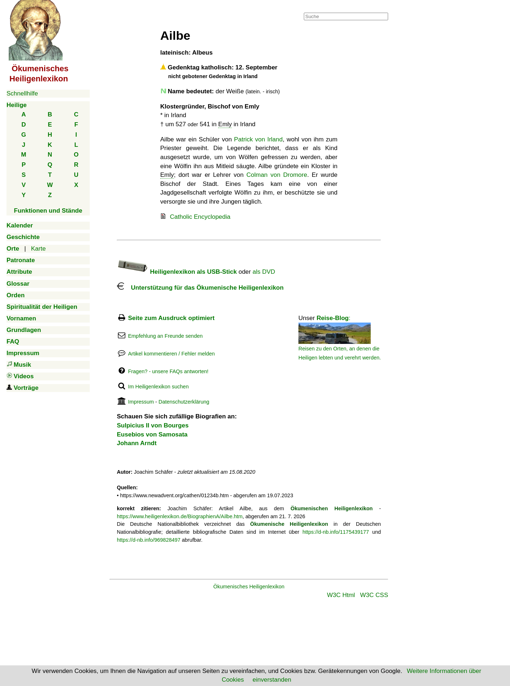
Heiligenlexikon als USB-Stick (177, 271)
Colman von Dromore (276, 174)
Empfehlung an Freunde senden (165, 336)
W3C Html (341, 595)
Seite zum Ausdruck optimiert (171, 318)
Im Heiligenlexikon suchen (158, 386)
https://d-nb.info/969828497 (148, 540)
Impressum (141, 402)
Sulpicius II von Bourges (152, 425)
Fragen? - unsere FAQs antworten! (168, 371)
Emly (225, 124)
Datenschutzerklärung (183, 402)
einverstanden (271, 679)
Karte (38, 248)
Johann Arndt (137, 443)
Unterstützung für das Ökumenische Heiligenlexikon (200, 287)
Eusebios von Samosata (152, 434)
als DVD (263, 271)
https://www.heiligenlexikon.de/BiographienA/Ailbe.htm (180, 516)
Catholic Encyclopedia (200, 216)
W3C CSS (374, 595)
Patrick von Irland (258, 139)
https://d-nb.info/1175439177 (335, 532)
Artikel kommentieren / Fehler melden (171, 354)
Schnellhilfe (22, 93)
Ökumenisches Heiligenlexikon (249, 586)
